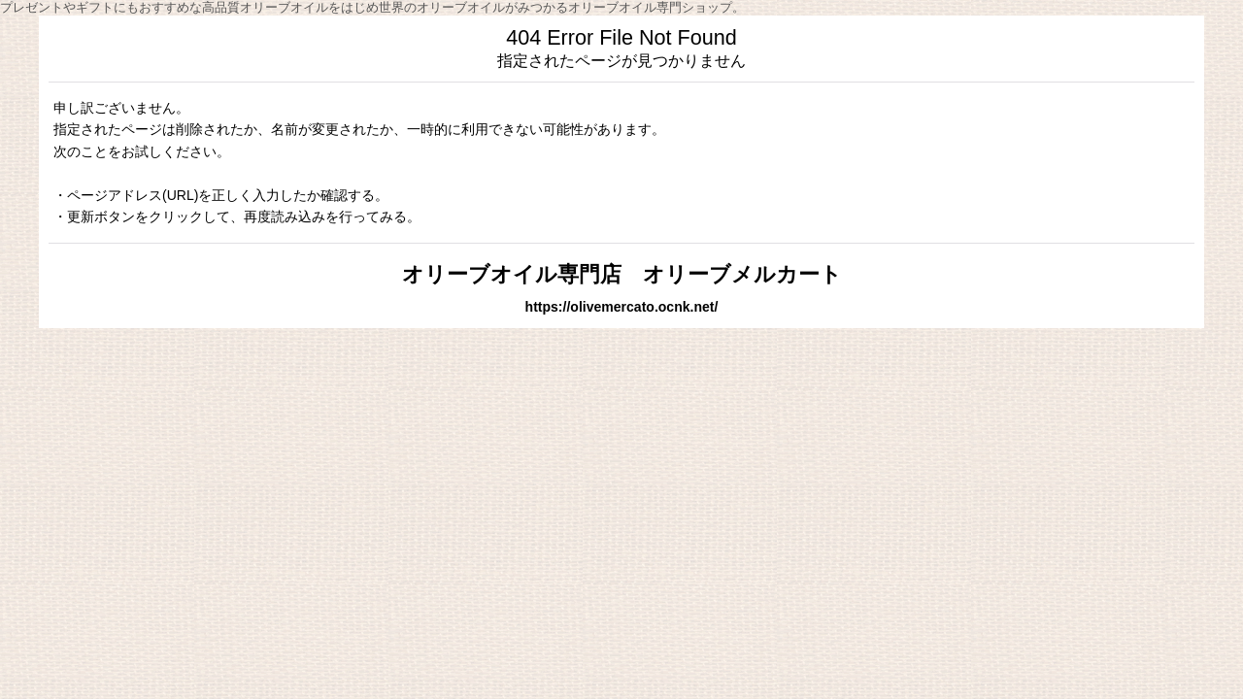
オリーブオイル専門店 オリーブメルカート (622, 274)
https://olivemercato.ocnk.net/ (622, 307)
